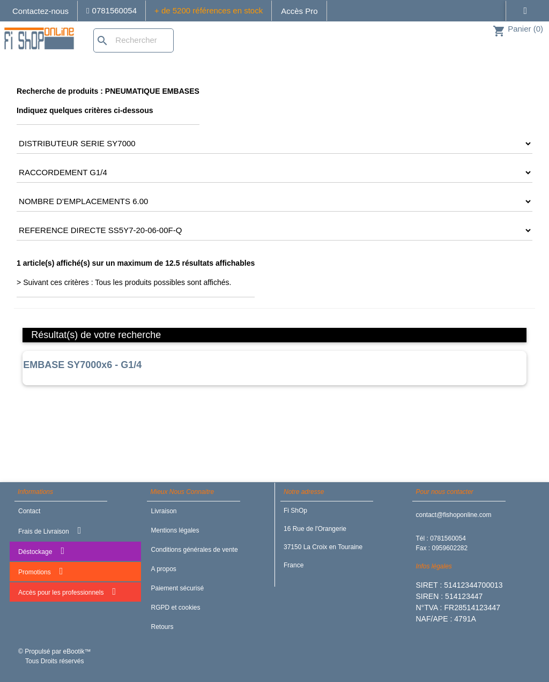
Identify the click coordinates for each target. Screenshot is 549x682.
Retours (162, 627)
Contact (29, 511)
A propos (163, 569)
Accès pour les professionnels (67, 591)
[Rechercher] (133, 40)
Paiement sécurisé (177, 588)
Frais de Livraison (49, 530)
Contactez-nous (40, 11)
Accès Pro (299, 11)
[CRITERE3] (274, 172)
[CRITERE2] (274, 143)
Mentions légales (175, 530)
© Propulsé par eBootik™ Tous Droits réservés (54, 656)
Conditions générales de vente (194, 549)
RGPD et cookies (175, 607)
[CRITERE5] (274, 230)
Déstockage (41, 551)
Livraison (163, 511)
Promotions (40, 571)
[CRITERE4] (274, 201)
